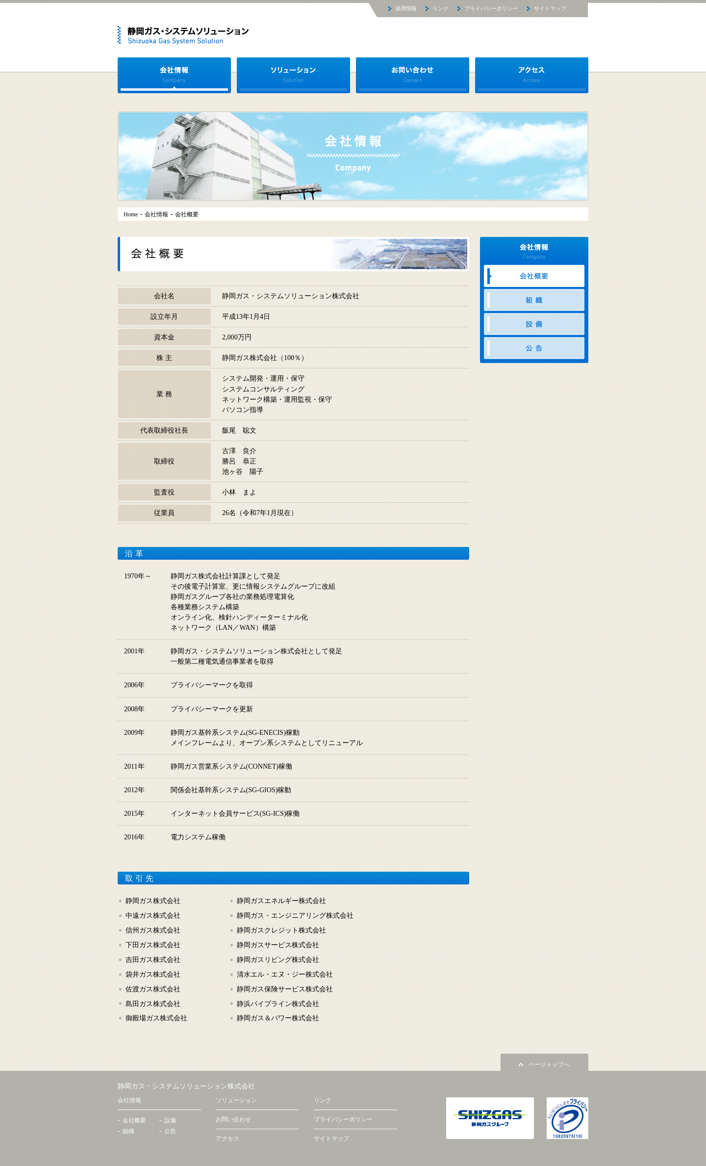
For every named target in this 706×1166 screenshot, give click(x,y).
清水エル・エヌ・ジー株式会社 (285, 974)
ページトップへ (549, 1064)
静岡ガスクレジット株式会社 (281, 930)
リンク (440, 8)
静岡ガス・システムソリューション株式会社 (186, 1086)
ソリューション (293, 75)
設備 (534, 324)
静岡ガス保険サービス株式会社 (285, 989)
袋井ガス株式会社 (153, 974)
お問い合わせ (412, 75)
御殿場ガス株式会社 (156, 1018)
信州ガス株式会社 (153, 930)
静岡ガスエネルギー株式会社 (281, 901)
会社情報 (174, 75)
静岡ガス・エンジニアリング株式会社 (295, 915)
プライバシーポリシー (491, 8)
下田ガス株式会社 (153, 945)
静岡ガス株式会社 (153, 901)
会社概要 (534, 276)
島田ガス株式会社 (153, 1004)
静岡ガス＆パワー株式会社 (278, 1018)
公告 (534, 348)
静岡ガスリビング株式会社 (278, 959)
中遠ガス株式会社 (153, 915)
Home (131, 214)
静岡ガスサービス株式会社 (278, 945)
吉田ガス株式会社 (153, 959)
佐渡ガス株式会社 (153, 989)
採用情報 (406, 8)
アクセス (531, 75)
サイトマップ (550, 8)
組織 (534, 300)
